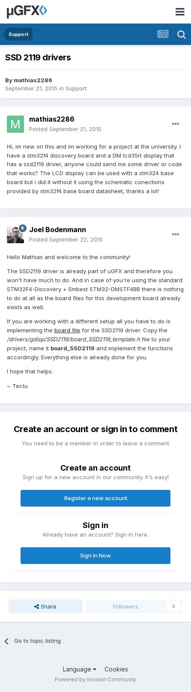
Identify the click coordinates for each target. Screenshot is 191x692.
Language (79, 669)
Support (76, 88)
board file (67, 330)
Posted (65, 128)
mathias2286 (33, 80)
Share (45, 606)
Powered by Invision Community (95, 679)
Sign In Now (95, 555)
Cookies (116, 669)
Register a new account (95, 498)
